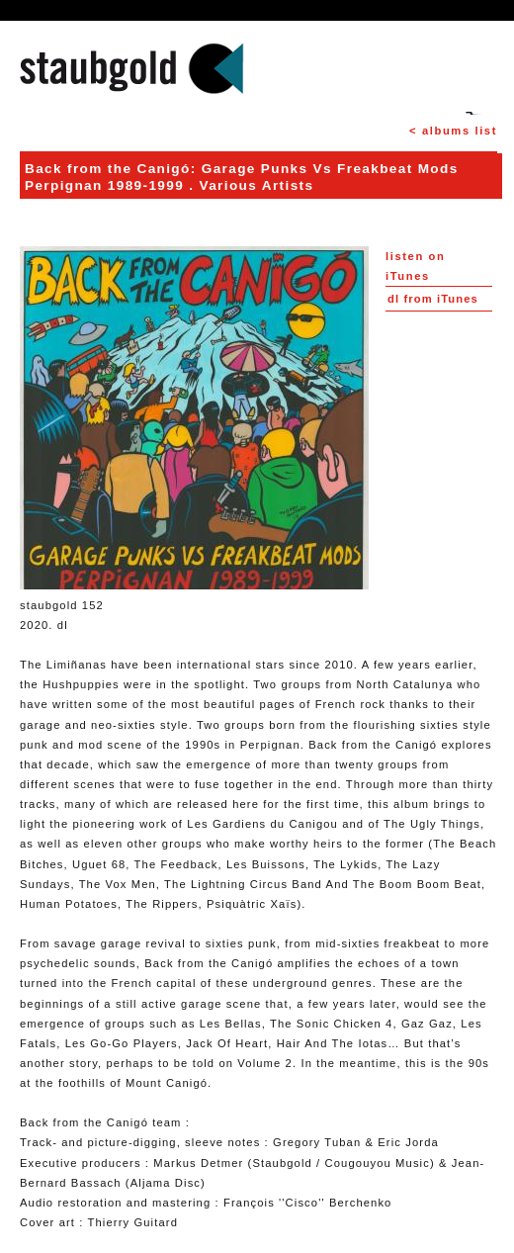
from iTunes (432, 299)
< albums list (453, 130)
